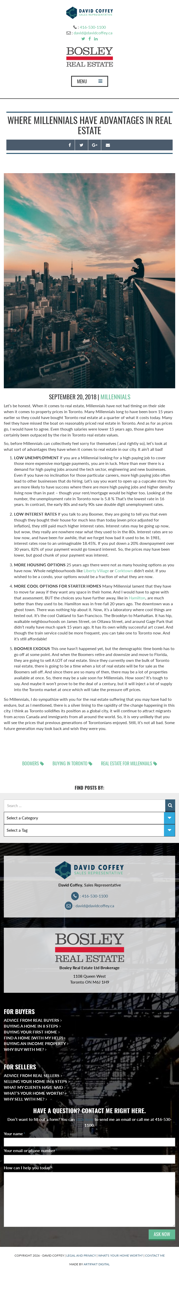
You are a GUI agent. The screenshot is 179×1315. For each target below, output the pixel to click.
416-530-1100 (93, 27)
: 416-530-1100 (89, 895)
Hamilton (137, 597)
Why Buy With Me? (24, 1049)
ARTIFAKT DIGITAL (97, 1264)
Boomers (30, 763)
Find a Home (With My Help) (33, 1037)
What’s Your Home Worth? (34, 1093)
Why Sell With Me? (24, 1099)
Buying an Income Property (35, 1043)
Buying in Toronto (70, 763)
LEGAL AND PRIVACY (81, 1255)
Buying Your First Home (30, 1031)
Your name (14, 1133)
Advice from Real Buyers (31, 1020)
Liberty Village (96, 570)
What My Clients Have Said (33, 1087)
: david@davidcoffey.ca (89, 905)
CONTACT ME (155, 1255)
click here (85, 1119)
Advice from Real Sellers (31, 1075)
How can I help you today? (28, 1167)
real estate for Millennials (126, 763)
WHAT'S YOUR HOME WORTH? (120, 1255)
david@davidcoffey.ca (93, 32)
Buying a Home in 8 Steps (31, 1026)
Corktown (124, 570)
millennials (115, 397)
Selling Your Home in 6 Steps (35, 1081)
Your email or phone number (30, 1150)
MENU (89, 82)
